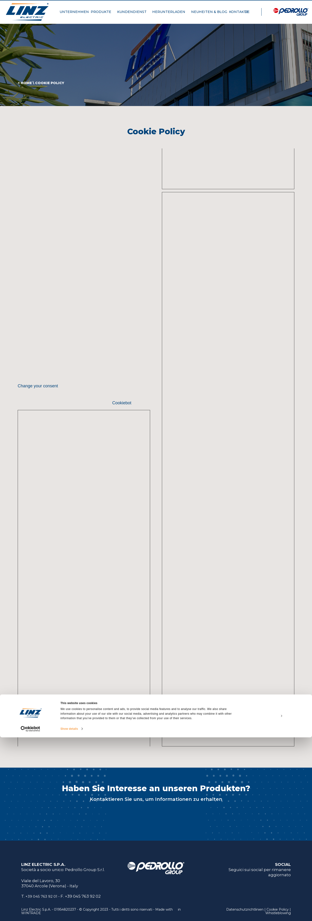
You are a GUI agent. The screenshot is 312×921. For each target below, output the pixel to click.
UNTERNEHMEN (74, 14)
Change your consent (38, 386)
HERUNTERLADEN (170, 14)
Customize (272, 899)
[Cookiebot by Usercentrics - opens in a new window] (30, 912)
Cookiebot (121, 403)
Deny (272, 910)
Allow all (273, 888)
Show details (69, 912)
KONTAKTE (240, 14)
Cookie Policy (49, 83)
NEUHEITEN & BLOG (209, 14)
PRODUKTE (103, 14)
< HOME (25, 83)
